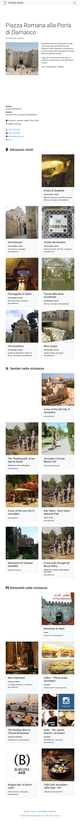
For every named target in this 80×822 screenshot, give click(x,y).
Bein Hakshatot (16, 677)
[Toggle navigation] (75, 3)
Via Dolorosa (15, 242)
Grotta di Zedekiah (54, 190)
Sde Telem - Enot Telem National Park (57, 512)
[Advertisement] (40, 15)
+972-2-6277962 (14, 133)
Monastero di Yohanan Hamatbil (20, 564)
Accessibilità (42, 812)
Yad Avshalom (16, 346)
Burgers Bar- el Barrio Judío (20, 786)
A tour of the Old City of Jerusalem (57, 411)
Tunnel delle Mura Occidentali (54, 295)
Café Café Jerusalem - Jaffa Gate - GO (56, 786)
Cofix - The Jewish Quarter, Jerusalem (54, 732)
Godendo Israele (15, 2)
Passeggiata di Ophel (19, 294)
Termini (33, 812)
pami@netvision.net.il (16, 136)
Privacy (26, 812)
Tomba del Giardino (55, 242)
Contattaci (52, 812)
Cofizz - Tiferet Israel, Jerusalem (56, 679)
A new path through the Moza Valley (57, 564)
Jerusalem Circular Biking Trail (54, 460)
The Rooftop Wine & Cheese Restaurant (19, 732)
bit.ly (10, 140)
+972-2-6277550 (14, 130)
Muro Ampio (51, 346)
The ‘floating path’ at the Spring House (21, 460)
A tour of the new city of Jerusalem (21, 512)
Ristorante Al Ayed (54, 628)
